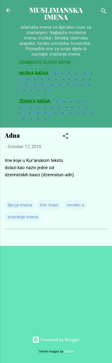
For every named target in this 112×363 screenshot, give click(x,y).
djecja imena (19, 205)
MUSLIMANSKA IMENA (56, 13)
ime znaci (49, 205)
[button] (65, 137)
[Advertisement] (45, 288)
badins (69, 351)
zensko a (75, 205)
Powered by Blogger (56, 339)
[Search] (103, 12)
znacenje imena (22, 217)
